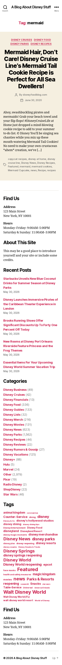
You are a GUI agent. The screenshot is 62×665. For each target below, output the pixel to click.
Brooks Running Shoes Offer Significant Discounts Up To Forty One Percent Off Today (30, 325)
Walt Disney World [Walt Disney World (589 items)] (24, 592)
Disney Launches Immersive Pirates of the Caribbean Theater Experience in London (30, 304)
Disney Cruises (21, 39)
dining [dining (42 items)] (32, 517)
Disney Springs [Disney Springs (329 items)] (19, 550)
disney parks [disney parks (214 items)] (43, 539)
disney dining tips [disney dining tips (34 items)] (31, 524)
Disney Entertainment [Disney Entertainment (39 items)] (14, 528)
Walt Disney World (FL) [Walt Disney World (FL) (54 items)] (16, 596)
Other (7, 474)
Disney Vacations (15, 454)
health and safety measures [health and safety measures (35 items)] (17, 574)
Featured (13, 166)
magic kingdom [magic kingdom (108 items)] (44, 574)
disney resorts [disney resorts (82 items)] (46, 543)
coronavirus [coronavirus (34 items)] (32, 513)
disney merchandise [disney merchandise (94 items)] (43, 534)
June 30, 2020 (33, 100)
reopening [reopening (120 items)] (11, 584)
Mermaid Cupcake (18, 170)
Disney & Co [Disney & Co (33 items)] (9, 521)
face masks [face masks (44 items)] (9, 570)
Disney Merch (13, 419)
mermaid (25, 166)
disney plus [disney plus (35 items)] (9, 543)
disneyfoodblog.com (35, 94)
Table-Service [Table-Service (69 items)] (12, 587)
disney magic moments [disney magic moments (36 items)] (15, 535)
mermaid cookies (42, 166)
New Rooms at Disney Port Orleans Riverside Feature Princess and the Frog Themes (28, 346)
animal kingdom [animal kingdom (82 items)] (14, 512)
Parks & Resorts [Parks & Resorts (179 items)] (40, 579)
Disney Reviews (14, 444)
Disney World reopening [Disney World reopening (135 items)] (22, 564)
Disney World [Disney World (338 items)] (17, 559)
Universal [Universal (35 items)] (28, 588)
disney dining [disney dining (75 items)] (12, 524)
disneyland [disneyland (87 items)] (11, 531)
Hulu (6, 464)
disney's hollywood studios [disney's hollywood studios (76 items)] (35, 520)
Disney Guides (13, 409)
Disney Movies (13, 424)
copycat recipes (17, 159)
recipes (51, 170)
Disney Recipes (41, 43)
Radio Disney (12, 484)
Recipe (42, 170)
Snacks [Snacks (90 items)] (35, 583)
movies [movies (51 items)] (7, 579)
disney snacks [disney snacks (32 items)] (10, 547)
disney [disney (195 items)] (43, 516)
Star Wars (10, 494)
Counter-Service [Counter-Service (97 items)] (15, 517)
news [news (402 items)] (19, 579)
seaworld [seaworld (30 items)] (25, 584)
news (34, 170)
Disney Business (15, 389)
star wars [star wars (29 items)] (46, 584)
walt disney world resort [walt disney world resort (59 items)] (18, 600)
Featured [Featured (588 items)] (27, 569)
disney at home (37, 159)
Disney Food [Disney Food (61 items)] (34, 527)
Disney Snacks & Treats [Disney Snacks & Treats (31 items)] (29, 547)
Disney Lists (12, 414)
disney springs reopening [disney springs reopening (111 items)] (22, 555)
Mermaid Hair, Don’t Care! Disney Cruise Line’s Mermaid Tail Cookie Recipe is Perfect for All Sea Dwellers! (31, 69)
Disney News (28, 162)
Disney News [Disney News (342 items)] (16, 538)
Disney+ (9, 459)
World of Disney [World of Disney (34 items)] (42, 600)
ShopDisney (12, 489)
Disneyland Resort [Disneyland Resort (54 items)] (31, 531)
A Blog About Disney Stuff (31, 7)
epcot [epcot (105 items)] (47, 564)
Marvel (8, 469)
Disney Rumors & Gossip (20, 449)
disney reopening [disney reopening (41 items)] (25, 543)
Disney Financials (15, 399)
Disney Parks (19, 43)
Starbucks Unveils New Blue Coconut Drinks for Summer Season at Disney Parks (29, 283)
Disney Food (42, 39)
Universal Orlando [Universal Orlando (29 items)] (42, 588)
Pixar (7, 479)
